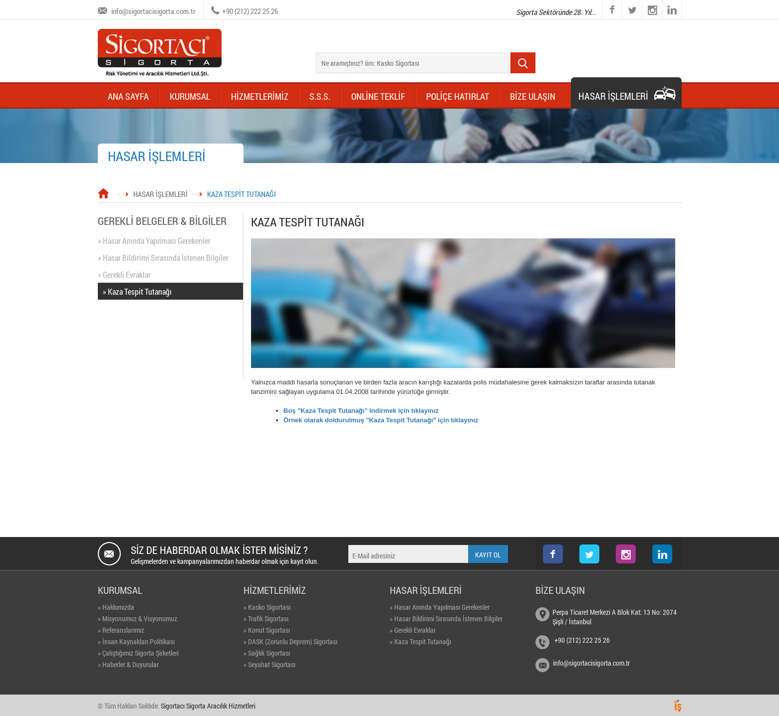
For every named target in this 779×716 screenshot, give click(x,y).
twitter (579, 544)
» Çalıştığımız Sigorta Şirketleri (138, 653)
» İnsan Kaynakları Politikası (136, 641)
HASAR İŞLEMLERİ (160, 194)
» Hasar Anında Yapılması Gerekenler (154, 240)
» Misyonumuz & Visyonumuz (137, 618)
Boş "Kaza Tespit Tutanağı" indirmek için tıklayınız (361, 410)
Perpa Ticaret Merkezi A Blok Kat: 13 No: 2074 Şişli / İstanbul (614, 616)
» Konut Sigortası (267, 630)
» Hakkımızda (116, 607)
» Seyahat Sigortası (269, 664)
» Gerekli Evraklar (124, 274)
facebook (612, 10)
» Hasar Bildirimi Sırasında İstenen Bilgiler (163, 257)
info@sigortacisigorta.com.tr (153, 11)
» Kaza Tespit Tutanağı (137, 291)
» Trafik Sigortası (266, 618)
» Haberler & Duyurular (128, 664)
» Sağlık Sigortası (267, 653)
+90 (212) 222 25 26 (250, 11)
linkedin (672, 10)
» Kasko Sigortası (267, 607)
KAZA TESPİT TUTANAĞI (241, 194)
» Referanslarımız (121, 630)
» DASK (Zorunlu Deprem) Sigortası (290, 641)
